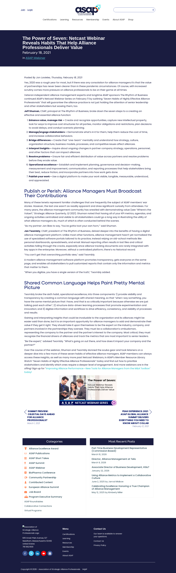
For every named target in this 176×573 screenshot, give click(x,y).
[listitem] (24, 9)
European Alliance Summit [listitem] (41, 487)
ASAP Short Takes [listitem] (36, 458)
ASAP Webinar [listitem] (34, 467)
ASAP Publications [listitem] (37, 453)
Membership (92, 19)
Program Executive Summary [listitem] (43, 496)
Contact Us (99, 541)
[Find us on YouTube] (43, 553)
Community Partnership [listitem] (40, 477)
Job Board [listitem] (32, 491)
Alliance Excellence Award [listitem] (41, 448)
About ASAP (119, 19)
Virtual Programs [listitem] (33, 510)
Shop (130, 19)
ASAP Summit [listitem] (34, 463)
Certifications (50, 19)
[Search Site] (153, 10)
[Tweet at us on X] (31, 553)
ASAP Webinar (35, 58)
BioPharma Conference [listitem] (39, 472)
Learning (64, 19)
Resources (77, 19)
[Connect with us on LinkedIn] (37, 553)
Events (106, 19)
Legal (84, 569)
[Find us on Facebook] (25, 553)
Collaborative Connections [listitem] (38, 506)
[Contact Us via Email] (49, 553)
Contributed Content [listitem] (38, 482)
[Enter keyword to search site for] (133, 10)
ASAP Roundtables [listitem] (33, 501)
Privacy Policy (100, 545)
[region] (134, 419)
